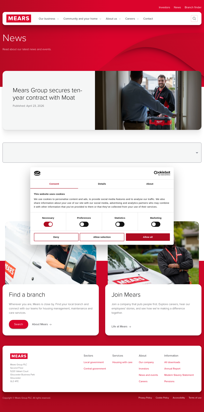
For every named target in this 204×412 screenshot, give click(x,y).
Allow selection (102, 237)
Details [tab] (102, 183)
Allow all (148, 237)
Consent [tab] (54, 183)
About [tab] (149, 183)
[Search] (18, 324)
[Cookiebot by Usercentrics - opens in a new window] (156, 173)
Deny (56, 237)
